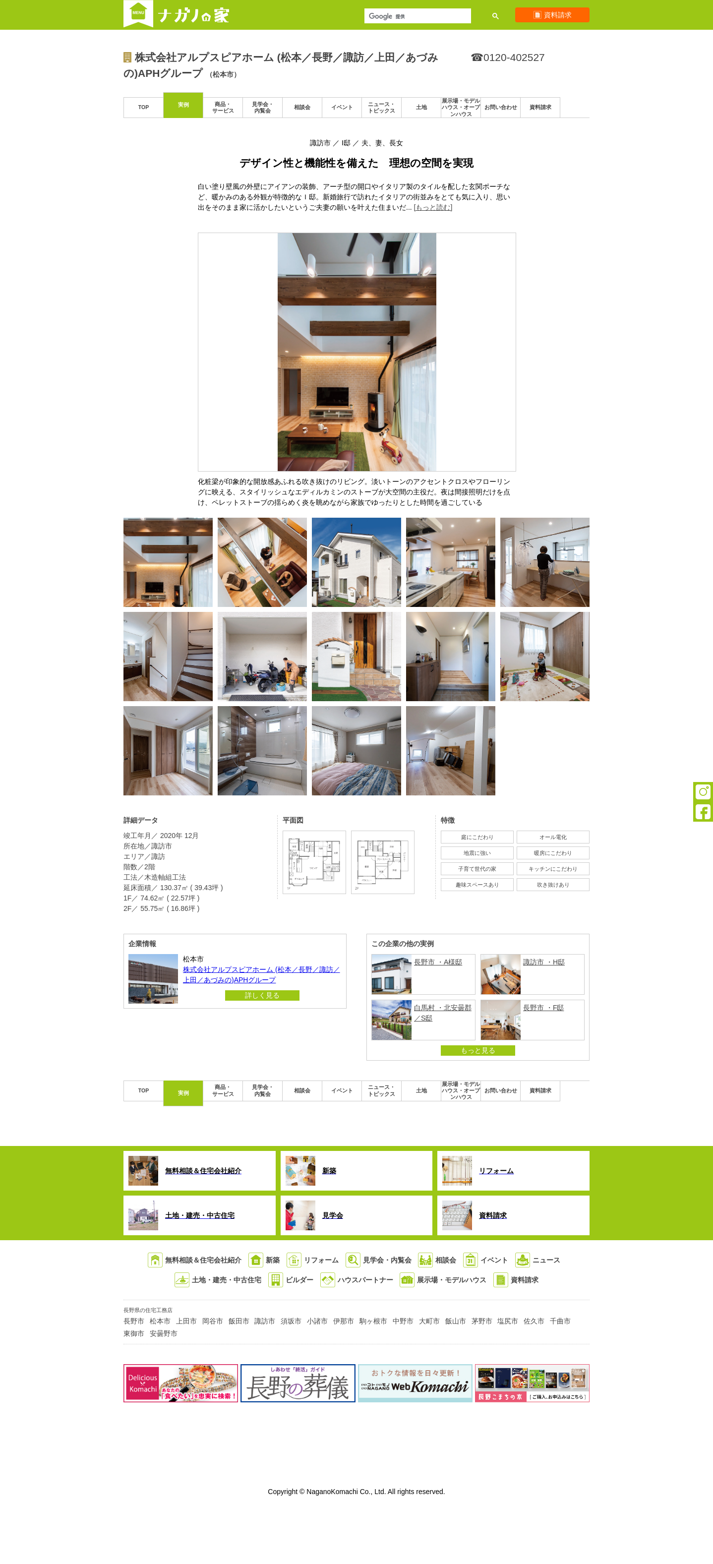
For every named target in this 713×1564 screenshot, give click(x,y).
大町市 (429, 1321)
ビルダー (299, 1280)
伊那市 (343, 1321)
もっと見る (478, 1050)
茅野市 (482, 1321)
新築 (273, 1260)
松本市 (160, 1321)
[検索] (417, 16)
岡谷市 (212, 1321)
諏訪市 (264, 1321)
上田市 (186, 1321)
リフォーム (321, 1260)
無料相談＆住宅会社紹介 (203, 1260)
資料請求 (524, 1280)
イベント (494, 1260)
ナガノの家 (194, 14)
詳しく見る (262, 995)
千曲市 (560, 1321)
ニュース (546, 1260)
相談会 (445, 1260)
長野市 (133, 1321)
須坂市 (291, 1321)
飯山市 (455, 1321)
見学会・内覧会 (387, 1260)
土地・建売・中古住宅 (226, 1280)
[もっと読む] (433, 207)
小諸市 (317, 1321)
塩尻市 (507, 1321)
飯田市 (239, 1321)
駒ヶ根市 (373, 1321)
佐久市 (534, 1321)
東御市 (133, 1333)
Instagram (703, 792)
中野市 (403, 1321)
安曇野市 (164, 1333)
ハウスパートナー (365, 1280)
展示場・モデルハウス (451, 1280)
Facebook (703, 812)
